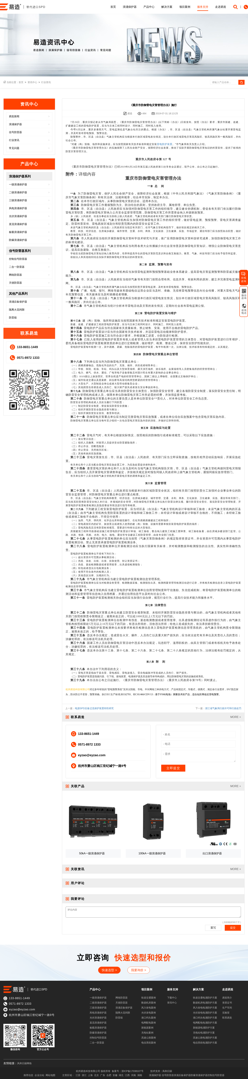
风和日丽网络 (24, 1063)
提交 (233, 927)
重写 (213, 927)
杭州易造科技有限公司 (78, 689)
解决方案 (166, 6)
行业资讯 (46, 82)
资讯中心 (32, 82)
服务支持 (202, 6)
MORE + (235, 717)
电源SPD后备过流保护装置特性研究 (94, 708)
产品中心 (148, 6)
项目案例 (184, 6)
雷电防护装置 (164, 144)
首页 (113, 6)
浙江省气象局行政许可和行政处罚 (223, 708)
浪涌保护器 (130, 6)
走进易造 (220, 6)
